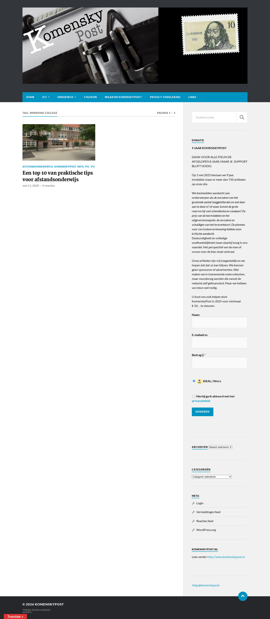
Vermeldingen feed (208, 512)
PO (87, 166)
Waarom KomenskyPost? (123, 97)
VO (93, 166)
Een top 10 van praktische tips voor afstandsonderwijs (57, 176)
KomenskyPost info (69, 166)
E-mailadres (200, 335)
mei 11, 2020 (30, 185)
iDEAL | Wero (207, 381)
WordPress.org (206, 529)
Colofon (90, 97)
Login (199, 503)
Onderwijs (65, 97)
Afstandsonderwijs (37, 166)
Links (192, 97)
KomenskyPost (49, 604)
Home (30, 97)
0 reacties (49, 185)
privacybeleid (201, 400)
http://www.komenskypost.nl (226, 557)
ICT (44, 97)
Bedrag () (199, 355)
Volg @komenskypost (206, 585)
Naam (196, 314)
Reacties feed (204, 521)
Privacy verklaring (165, 97)
